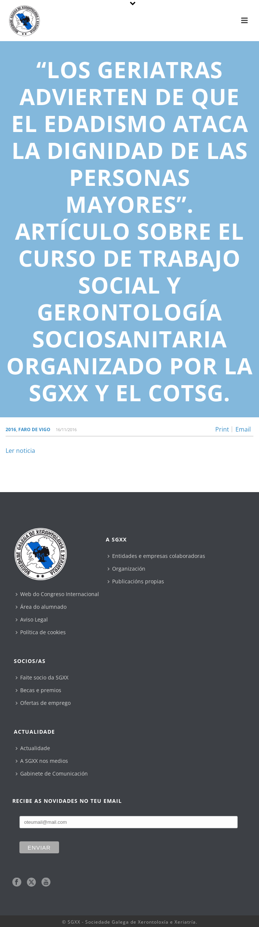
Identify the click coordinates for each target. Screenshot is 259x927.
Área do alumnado (41, 606)
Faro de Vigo (34, 429)
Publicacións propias (136, 581)
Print (222, 429)
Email (243, 429)
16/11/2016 (66, 429)
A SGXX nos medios (42, 760)
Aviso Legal (32, 619)
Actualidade (33, 748)
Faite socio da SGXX (42, 677)
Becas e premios (38, 690)
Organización (126, 568)
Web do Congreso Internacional (57, 594)
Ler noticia (20, 450)
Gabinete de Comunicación (52, 773)
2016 (11, 429)
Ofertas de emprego (43, 702)
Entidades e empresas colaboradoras (156, 555)
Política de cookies (41, 632)
